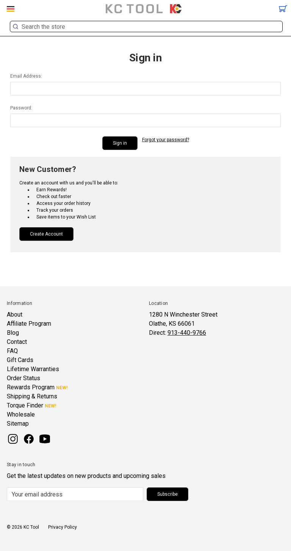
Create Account (46, 234)
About (14, 314)
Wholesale (21, 414)
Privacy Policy (62, 527)
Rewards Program (31, 387)
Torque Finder (25, 405)
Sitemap (18, 423)
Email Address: (26, 76)
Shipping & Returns (32, 396)
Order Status (23, 378)
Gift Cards (20, 360)
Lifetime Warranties (33, 369)
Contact (17, 341)
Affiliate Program (29, 323)
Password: (21, 108)
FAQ (12, 350)
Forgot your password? (165, 139)
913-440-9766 (186, 332)
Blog (13, 332)
